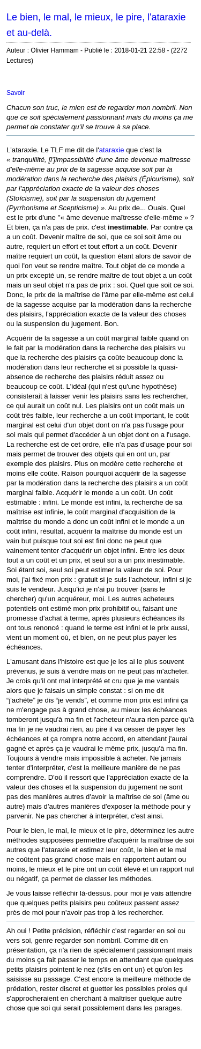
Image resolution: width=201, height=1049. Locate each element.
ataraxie (111, 150)
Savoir (15, 93)
